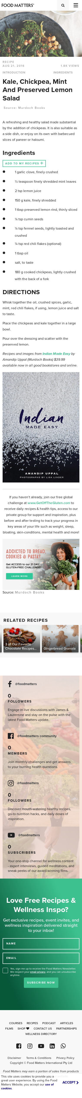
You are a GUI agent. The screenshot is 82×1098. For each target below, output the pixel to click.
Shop (23, 1028)
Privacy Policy (65, 1058)
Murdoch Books (31, 108)
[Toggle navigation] (75, 5)
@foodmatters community (37, 736)
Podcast (49, 1023)
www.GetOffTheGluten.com (49, 503)
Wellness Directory (41, 1034)
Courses (15, 1023)
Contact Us (43, 1028)
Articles (66, 1023)
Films (9, 1028)
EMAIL (11, 958)
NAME (11, 943)
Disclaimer (14, 1058)
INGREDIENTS (63, 72)
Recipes (32, 1023)
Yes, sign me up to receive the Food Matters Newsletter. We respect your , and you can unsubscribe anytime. (43, 972)
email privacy (37, 971)
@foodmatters (26, 684)
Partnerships (66, 1028)
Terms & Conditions (38, 1058)
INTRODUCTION (14, 72)
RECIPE (8, 62)
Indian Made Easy (57, 354)
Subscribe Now (41, 982)
